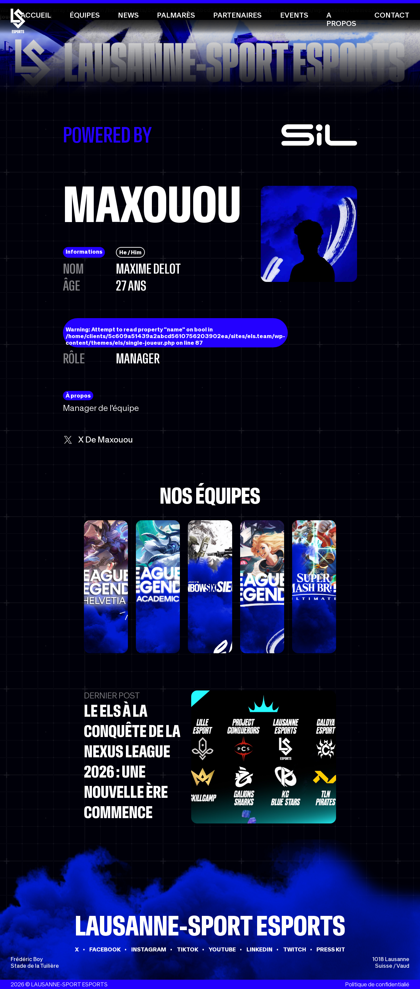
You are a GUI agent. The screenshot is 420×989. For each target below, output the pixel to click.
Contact (391, 15)
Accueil (36, 15)
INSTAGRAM (148, 949)
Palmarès (176, 15)
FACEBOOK (105, 949)
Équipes (85, 15)
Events (294, 15)
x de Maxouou (98, 439)
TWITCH (294, 949)
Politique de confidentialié (377, 984)
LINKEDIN (259, 949)
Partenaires (237, 15)
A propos (341, 19)
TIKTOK (187, 949)
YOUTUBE (222, 949)
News (128, 15)
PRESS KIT (330, 949)
